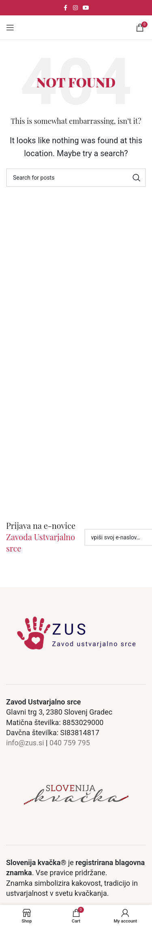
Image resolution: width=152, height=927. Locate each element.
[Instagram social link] (75, 7)
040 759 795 (69, 742)
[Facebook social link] (66, 7)
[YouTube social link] (86, 7)
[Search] (76, 177)
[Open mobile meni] (10, 27)
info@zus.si (25, 742)
